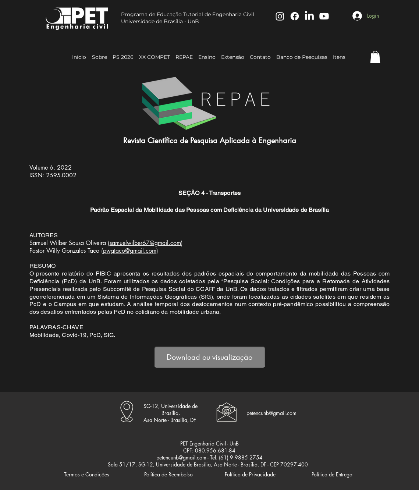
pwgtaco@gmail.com (129, 251)
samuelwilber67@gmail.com (145, 243)
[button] (375, 57)
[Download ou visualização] (210, 357)
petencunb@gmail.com (271, 412)
